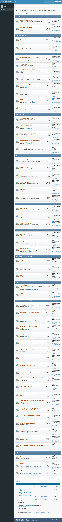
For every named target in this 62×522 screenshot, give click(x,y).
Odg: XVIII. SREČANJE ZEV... (56, 344)
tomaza (54, 368)
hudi (55, 43)
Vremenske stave (23, 285)
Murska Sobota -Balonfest (56, 80)
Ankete (21, 293)
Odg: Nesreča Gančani (55, 467)
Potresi (21, 275)
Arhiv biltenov (26, 459)
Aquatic (25, 351)
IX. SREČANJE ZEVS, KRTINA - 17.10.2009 (28, 423)
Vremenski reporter (24, 248)
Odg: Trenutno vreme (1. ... (56, 66)
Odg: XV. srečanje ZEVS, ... (56, 374)
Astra (52, 405)
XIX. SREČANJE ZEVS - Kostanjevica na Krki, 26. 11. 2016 (32, 335)
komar (34, 66)
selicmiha (54, 426)
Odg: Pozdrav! (54, 474)
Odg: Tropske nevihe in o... (56, 87)
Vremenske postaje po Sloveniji (26, 118)
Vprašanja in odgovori (24, 148)
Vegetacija (22, 107)
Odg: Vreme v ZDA (55, 236)
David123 (54, 89)
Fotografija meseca (24, 241)
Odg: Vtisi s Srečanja (55, 404)
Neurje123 (55, 252)
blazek (25, 87)
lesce (44, 512)
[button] (15, 1)
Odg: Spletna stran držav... (56, 128)
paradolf (26, 60)
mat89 (26, 73)
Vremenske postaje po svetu (26, 125)
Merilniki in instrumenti (25, 167)
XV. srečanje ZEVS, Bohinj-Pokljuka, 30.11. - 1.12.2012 (31, 373)
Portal (21, 47)
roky (29, 73)
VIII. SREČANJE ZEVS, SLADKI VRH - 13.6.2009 (29, 430)
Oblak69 (54, 308)
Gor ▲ (59, 519)
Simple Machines (26, 519)
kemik (39, 512)
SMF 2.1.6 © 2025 (19, 519)
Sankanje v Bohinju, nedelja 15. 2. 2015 (28, 349)
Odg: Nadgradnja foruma (56, 30)
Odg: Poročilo (54, 432)
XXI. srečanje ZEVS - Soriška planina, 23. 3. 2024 (30, 305)
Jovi (59, 382)
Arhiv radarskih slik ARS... (56, 184)
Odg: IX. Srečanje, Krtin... (56, 425)
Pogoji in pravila (54, 519)
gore (56, 50)
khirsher (54, 245)
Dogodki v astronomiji (24, 268)
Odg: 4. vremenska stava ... (56, 288)
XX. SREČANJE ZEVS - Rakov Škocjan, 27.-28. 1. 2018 (31, 320)
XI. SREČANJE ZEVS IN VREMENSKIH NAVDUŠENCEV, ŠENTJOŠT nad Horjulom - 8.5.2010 (30, 409)
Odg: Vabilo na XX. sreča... (56, 314)
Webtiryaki (47, 519)
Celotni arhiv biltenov (55, 459)
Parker (38, 503)
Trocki (36, 499)
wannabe (53, 238)
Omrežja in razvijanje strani (26, 223)
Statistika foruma (21, 502)
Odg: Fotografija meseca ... (56, 244)
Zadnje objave (19, 481)
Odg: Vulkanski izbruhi (55, 262)
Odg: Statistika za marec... (56, 102)
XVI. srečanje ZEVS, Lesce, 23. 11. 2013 (28, 365)
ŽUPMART (56, 441)
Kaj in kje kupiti (23, 174)
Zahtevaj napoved (24, 78)
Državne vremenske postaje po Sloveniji (28, 133)
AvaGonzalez (57, 219)
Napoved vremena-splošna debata (27, 69)
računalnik (36, 489)
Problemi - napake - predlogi (26, 20)
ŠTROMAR (31, 60)
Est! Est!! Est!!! (55, 316)
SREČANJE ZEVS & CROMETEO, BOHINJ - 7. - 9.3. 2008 (31, 438)
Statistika (22, 99)
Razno (21, 470)
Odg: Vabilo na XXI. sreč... (56, 307)
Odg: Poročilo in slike (55, 337)
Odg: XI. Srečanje (55, 411)
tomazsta (53, 24)
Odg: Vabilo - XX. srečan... (56, 322)
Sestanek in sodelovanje (33, 473)
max (58, 152)
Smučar (54, 271)
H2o (53, 67)
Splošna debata (27, 466)
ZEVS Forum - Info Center (22, 479)
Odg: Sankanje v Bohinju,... (56, 352)
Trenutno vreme (23, 64)
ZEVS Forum (7, 1)
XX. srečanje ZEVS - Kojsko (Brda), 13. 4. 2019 (29, 312)
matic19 (56, 163)
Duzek (54, 346)
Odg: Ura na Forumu (55, 23)
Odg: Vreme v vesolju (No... (56, 270)
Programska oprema (24, 215)
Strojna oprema (23, 208)
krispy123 (54, 31)
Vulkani (21, 260)
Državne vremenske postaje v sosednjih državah (30, 140)
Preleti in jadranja (39, 466)
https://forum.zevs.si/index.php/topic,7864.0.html (25, 13)
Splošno (21, 92)
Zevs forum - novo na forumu (26, 27)
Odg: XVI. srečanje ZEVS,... (56, 367)
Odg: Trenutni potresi (55, 277)
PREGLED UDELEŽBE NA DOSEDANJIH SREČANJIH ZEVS (31, 445)
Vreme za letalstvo (23, 467)
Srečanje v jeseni (55, 382)
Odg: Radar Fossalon (55, 143)
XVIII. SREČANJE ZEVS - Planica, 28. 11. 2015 (29, 343)
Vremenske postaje (24, 160)
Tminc (57, 170)
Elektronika (22, 197)
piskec (57, 211)
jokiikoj (32, 512)
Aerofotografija (33, 466)
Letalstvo (22, 463)
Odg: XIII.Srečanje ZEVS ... (56, 397)
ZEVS (21, 39)
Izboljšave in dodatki (24, 182)
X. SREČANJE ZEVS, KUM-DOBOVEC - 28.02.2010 (30, 415)
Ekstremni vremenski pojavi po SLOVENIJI (29, 57)
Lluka (54, 81)
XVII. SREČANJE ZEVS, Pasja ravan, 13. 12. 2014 (30, 358)
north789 (57, 193)
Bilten (21, 457)
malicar (48, 512)
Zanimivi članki (23, 234)
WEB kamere (22, 189)
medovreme (34, 243)
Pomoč (50, 519)
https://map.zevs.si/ (32, 10)
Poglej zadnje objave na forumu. (23, 506)
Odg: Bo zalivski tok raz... (56, 95)
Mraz (52, 468)
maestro (54, 331)
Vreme (54, 103)
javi (45, 512)
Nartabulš (53, 338)
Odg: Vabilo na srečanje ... (56, 329)
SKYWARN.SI (26, 473)
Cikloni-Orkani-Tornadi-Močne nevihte (28, 84)
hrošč (37, 512)
